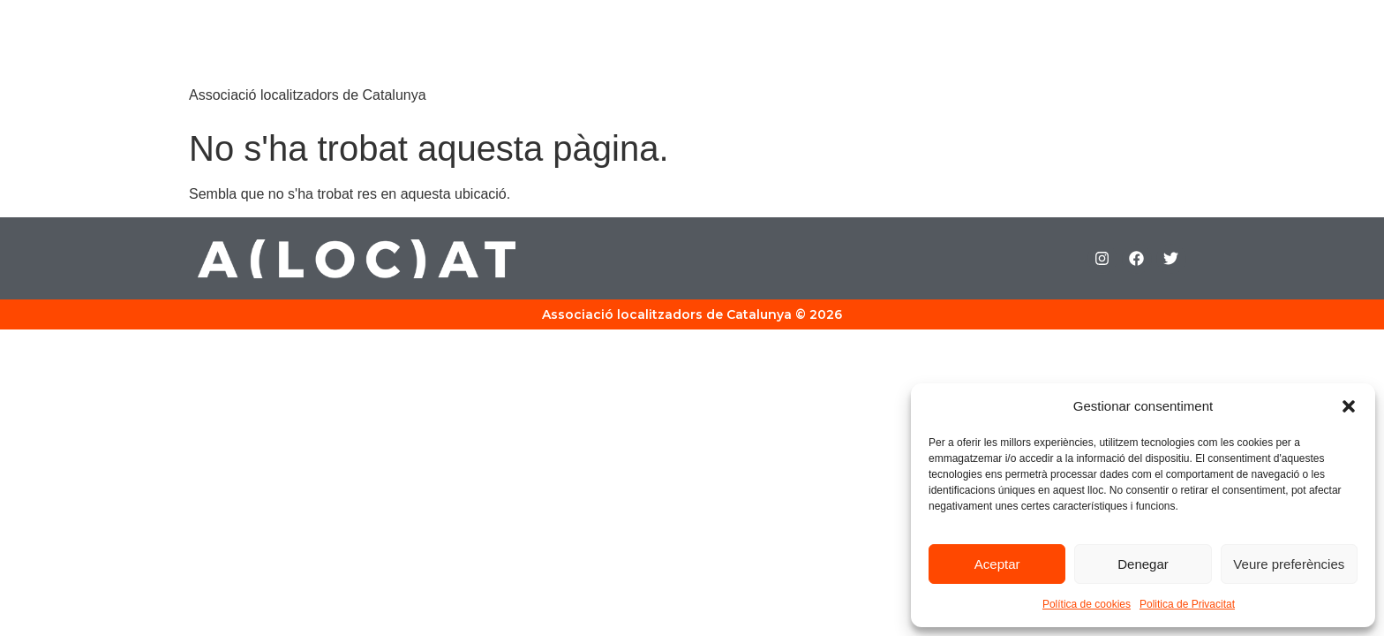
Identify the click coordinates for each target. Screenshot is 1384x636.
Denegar (1143, 564)
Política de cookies (1086, 604)
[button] (1349, 406)
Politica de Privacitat (1187, 604)
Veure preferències (1288, 564)
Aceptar (997, 564)
